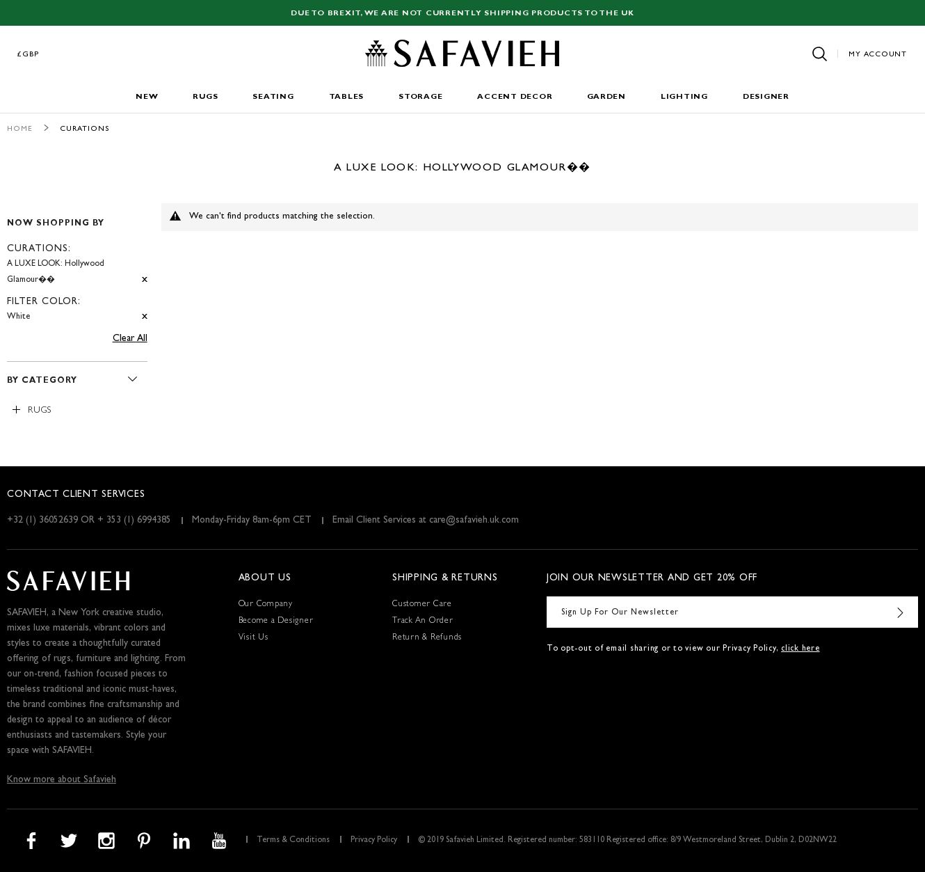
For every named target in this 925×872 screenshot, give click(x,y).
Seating (272, 97)
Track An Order (422, 621)
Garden (606, 97)
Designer (766, 97)
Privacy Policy (374, 841)
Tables (346, 97)
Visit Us (253, 638)
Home (20, 129)
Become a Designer (276, 621)
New (147, 97)
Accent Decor (514, 97)
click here (800, 649)
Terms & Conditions (293, 841)
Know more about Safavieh (61, 780)
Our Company (266, 605)
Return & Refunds (427, 638)
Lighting (684, 97)
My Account (877, 54)
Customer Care (422, 605)
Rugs (205, 97)
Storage (420, 97)
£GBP (28, 54)
